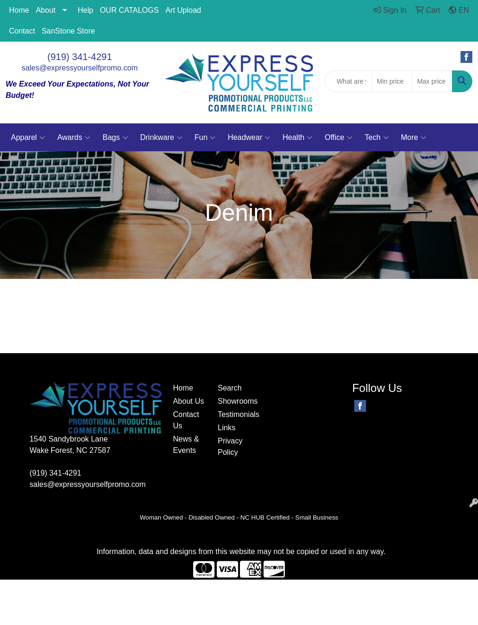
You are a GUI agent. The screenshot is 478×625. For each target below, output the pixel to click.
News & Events (186, 444)
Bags (115, 137)
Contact (22, 31)
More (413, 137)
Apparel (28, 137)
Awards (73, 137)
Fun (205, 137)
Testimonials (234, 414)
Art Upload (183, 10)
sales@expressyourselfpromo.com (80, 68)
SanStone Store (68, 31)
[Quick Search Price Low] (392, 81)
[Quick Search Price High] (432, 81)
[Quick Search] (348, 81)
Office (338, 137)
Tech (377, 137)
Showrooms (234, 401)
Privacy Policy (230, 446)
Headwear (249, 137)
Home (19, 10)
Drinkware (161, 137)
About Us (188, 401)
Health (297, 137)
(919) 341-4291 (79, 57)
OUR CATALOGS (129, 10)
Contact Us (186, 420)
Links (226, 428)
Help (86, 10)
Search (230, 388)
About (46, 10)
